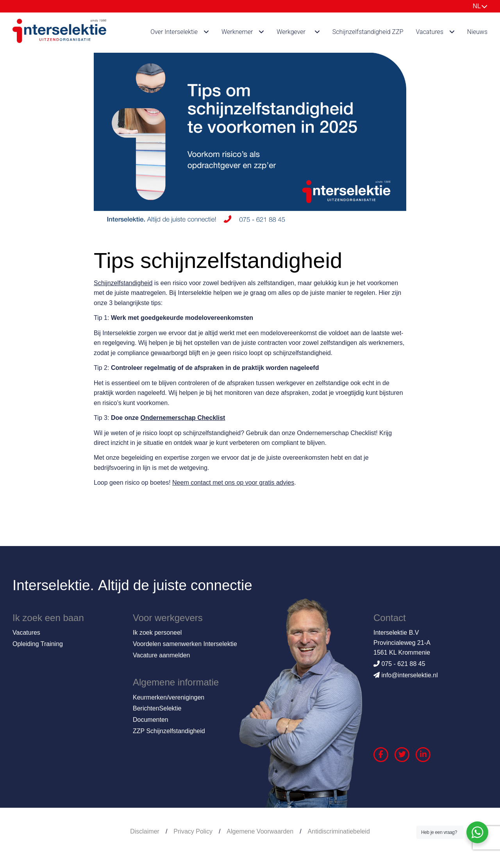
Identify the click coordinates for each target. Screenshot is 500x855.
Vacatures (429, 32)
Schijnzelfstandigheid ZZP (368, 32)
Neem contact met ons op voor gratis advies (233, 482)
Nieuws (477, 32)
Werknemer (237, 32)
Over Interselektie (174, 32)
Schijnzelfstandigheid (123, 283)
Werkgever (291, 32)
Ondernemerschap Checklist (182, 417)
